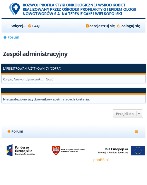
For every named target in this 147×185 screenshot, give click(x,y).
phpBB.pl (101, 159)
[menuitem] (33, 26)
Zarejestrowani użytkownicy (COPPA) (32, 69)
